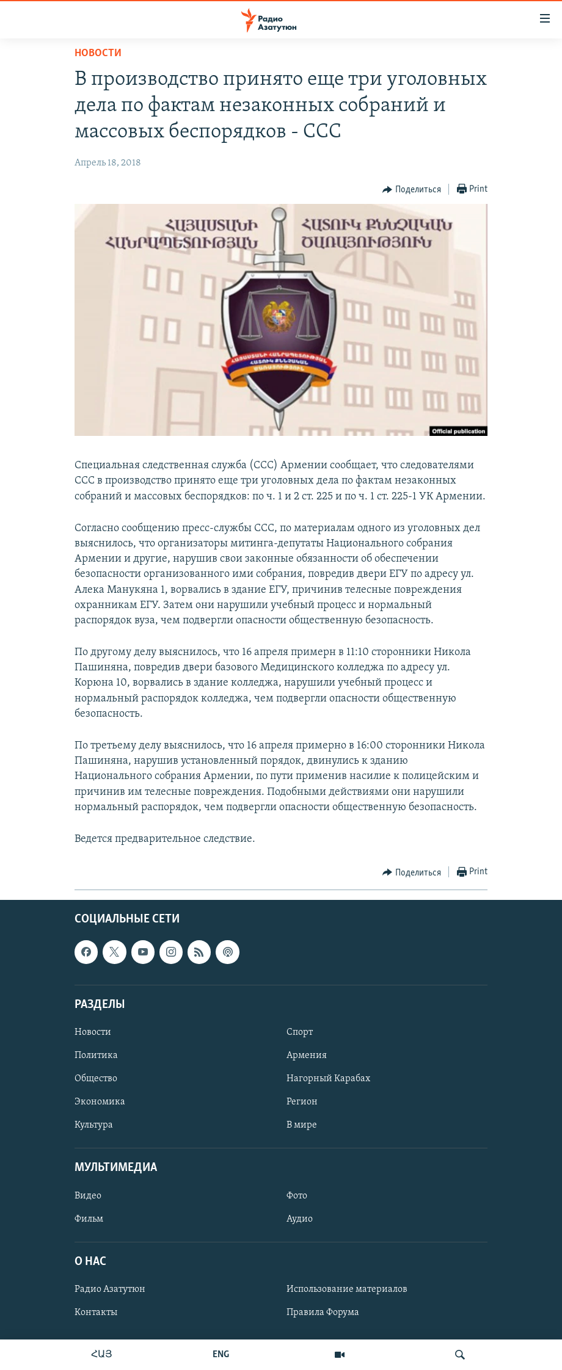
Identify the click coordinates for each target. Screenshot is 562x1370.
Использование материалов (346, 1289)
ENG (221, 1355)
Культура (94, 1125)
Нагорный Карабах (328, 1079)
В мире (301, 1125)
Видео (88, 1196)
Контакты (96, 1312)
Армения (306, 1055)
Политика (96, 1055)
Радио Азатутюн (110, 1289)
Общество (96, 1079)
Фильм (89, 1219)
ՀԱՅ (101, 1355)
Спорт (299, 1032)
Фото (296, 1196)
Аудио (299, 1219)
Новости (98, 53)
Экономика (100, 1102)
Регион (302, 1102)
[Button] (411, 190)
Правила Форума (322, 1312)
